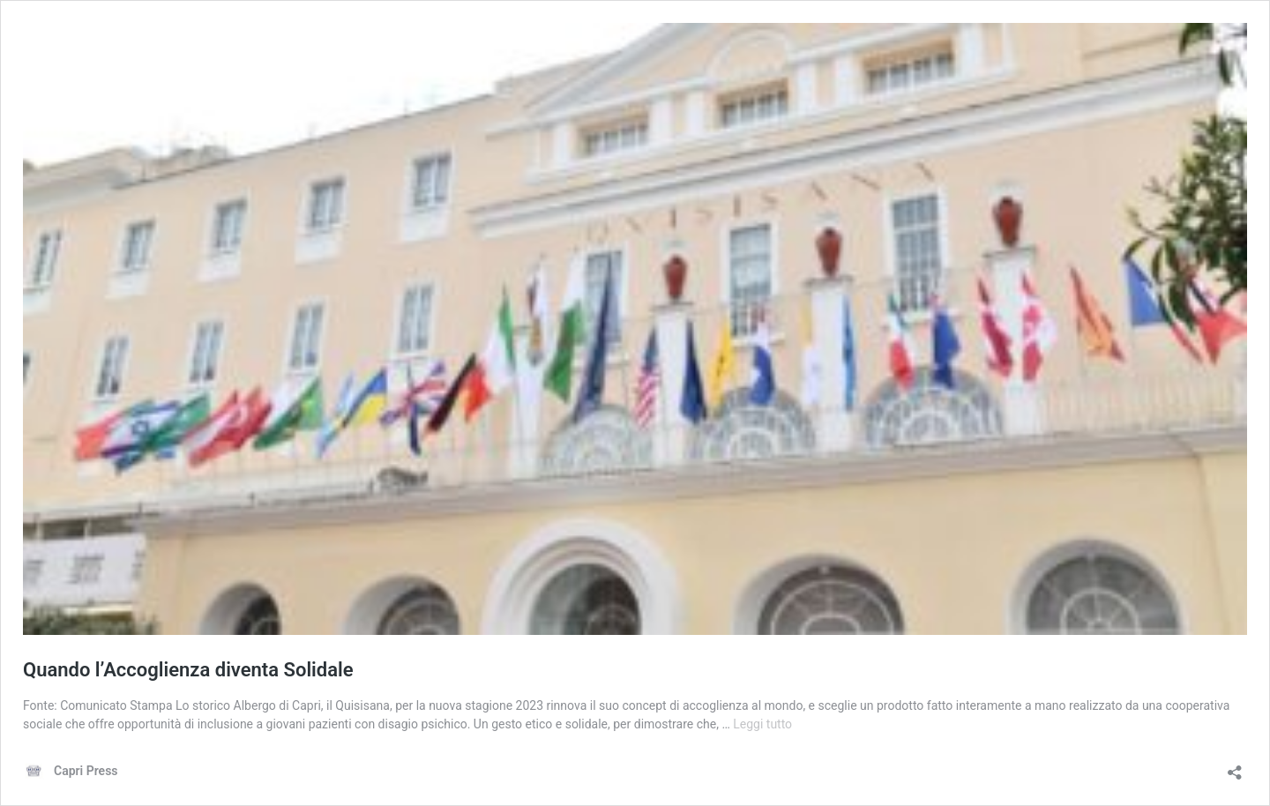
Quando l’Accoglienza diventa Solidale (188, 670)
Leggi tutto (762, 724)
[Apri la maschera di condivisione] (1234, 766)
